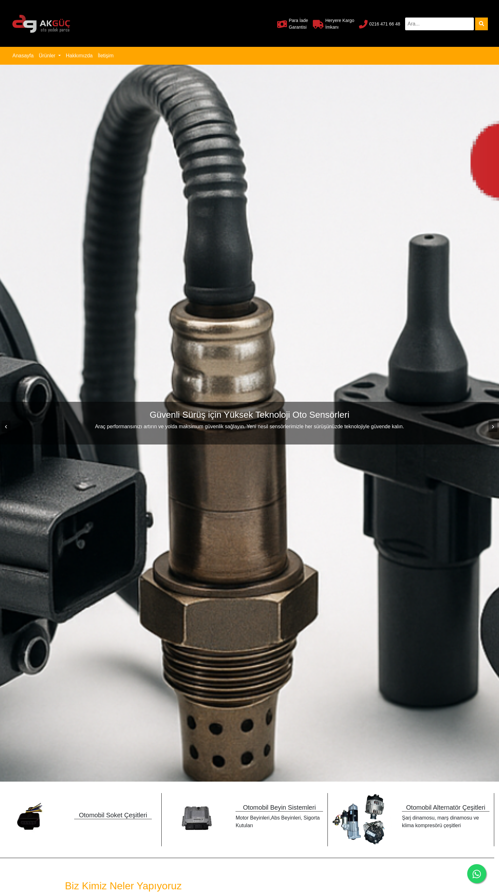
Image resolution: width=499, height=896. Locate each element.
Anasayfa (24, 55)
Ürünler (48, 55)
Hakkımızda (79, 55)
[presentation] (6, 426)
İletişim (106, 55)
